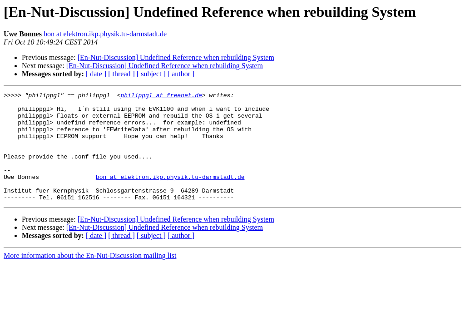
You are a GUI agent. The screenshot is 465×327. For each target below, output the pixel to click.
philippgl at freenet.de (161, 96)
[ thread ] (121, 74)
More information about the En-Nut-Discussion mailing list (90, 277)
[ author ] (181, 74)
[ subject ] (151, 74)
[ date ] (96, 74)
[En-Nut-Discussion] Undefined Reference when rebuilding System (176, 57)
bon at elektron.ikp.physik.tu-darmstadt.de (105, 34)
